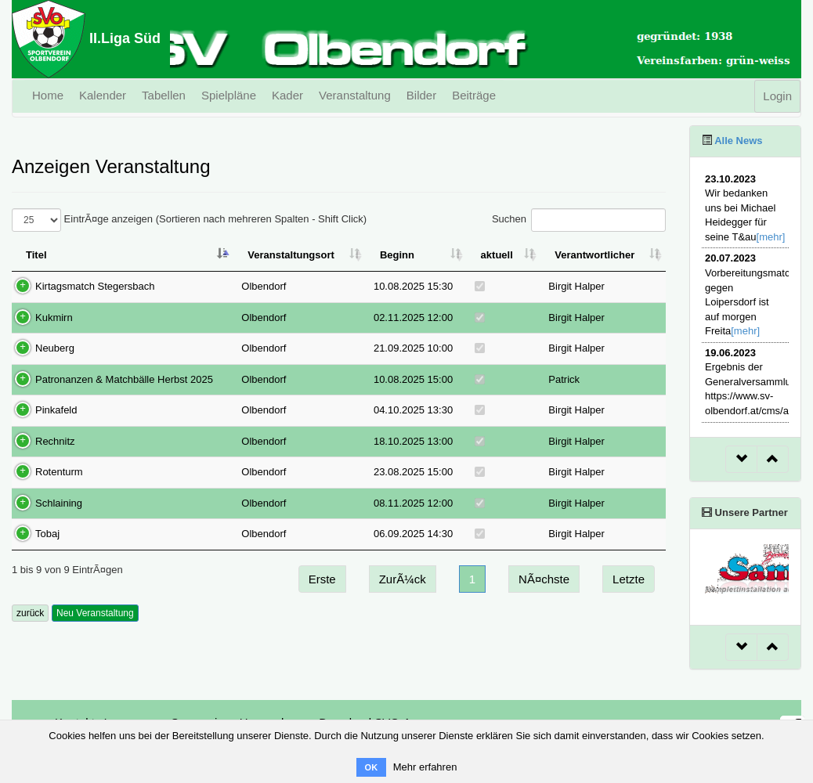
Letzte (628, 579)
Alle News (737, 140)
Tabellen (164, 95)
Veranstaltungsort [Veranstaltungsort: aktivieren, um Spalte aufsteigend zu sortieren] (291, 255)
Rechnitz (55, 441)
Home (47, 95)
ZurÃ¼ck (402, 579)
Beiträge (474, 95)
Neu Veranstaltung (95, 613)
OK (371, 767)
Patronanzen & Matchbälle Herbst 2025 (124, 379)
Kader (287, 95)
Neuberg (54, 348)
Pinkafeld (56, 410)
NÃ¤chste (544, 579)
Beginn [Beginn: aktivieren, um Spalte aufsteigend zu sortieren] (397, 255)
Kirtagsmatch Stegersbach (94, 286)
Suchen (579, 220)
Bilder (421, 95)
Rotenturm (59, 472)
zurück (30, 613)
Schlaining (58, 503)
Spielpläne (228, 95)
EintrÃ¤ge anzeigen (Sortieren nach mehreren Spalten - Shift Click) (189, 220)
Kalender (102, 95)
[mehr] (771, 237)
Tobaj (47, 533)
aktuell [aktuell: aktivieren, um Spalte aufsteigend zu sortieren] (497, 255)
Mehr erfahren (425, 767)
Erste (322, 579)
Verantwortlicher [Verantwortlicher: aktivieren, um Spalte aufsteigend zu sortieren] (594, 255)
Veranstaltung (355, 95)
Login (777, 96)
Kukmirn (54, 317)
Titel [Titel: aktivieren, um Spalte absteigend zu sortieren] (36, 255)
